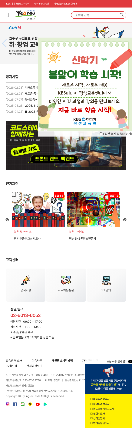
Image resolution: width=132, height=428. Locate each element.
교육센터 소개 (14, 360)
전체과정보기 (34, 366)
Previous (7, 220)
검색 (122, 15)
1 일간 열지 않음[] (117, 134)
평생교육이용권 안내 (37, 99)
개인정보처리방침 (62, 360)
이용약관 (37, 360)
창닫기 (127, 134)
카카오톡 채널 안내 (36, 87)
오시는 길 (11, 366)
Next (125, 220)
